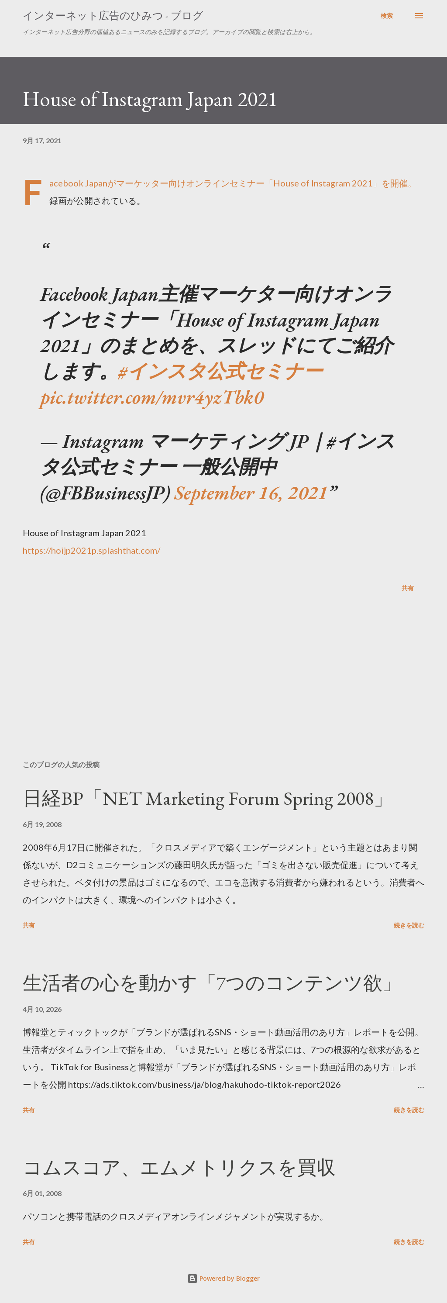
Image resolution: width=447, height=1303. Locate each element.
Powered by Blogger (223, 1278)
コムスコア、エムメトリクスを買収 (179, 1167)
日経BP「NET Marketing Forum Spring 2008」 (208, 798)
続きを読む (409, 925)
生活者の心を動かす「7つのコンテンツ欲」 (212, 982)
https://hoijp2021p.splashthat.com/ (91, 550)
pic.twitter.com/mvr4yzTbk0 (151, 396)
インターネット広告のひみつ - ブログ (113, 15)
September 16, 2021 (251, 492)
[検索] (387, 15)
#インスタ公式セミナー (220, 370)
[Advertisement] (223, 685)
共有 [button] (408, 588)
